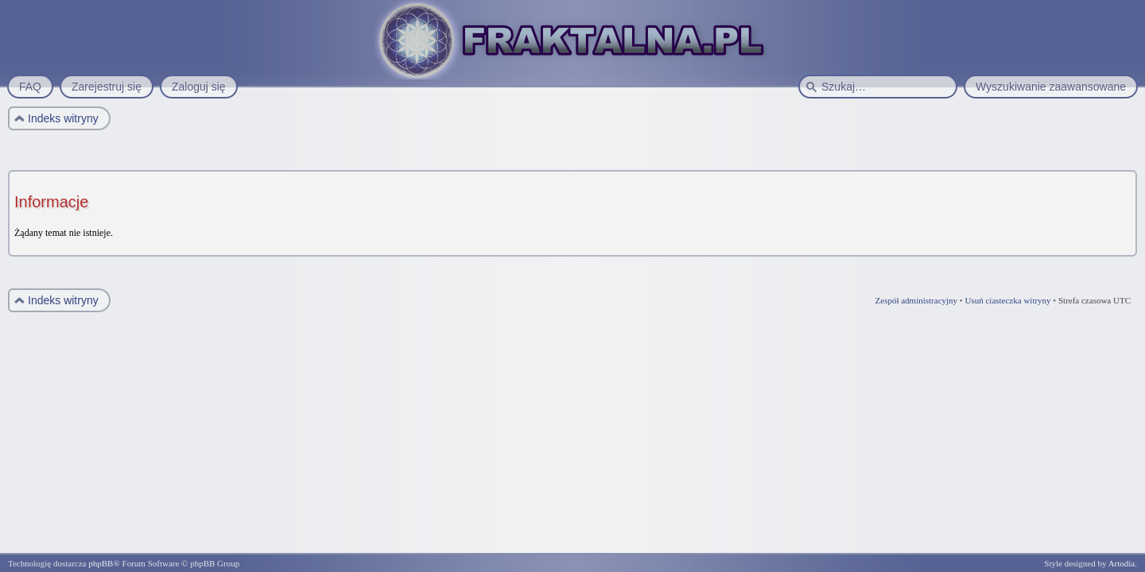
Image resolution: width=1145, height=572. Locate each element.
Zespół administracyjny (916, 300)
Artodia (1121, 563)
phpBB (100, 563)
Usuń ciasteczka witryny (1007, 300)
